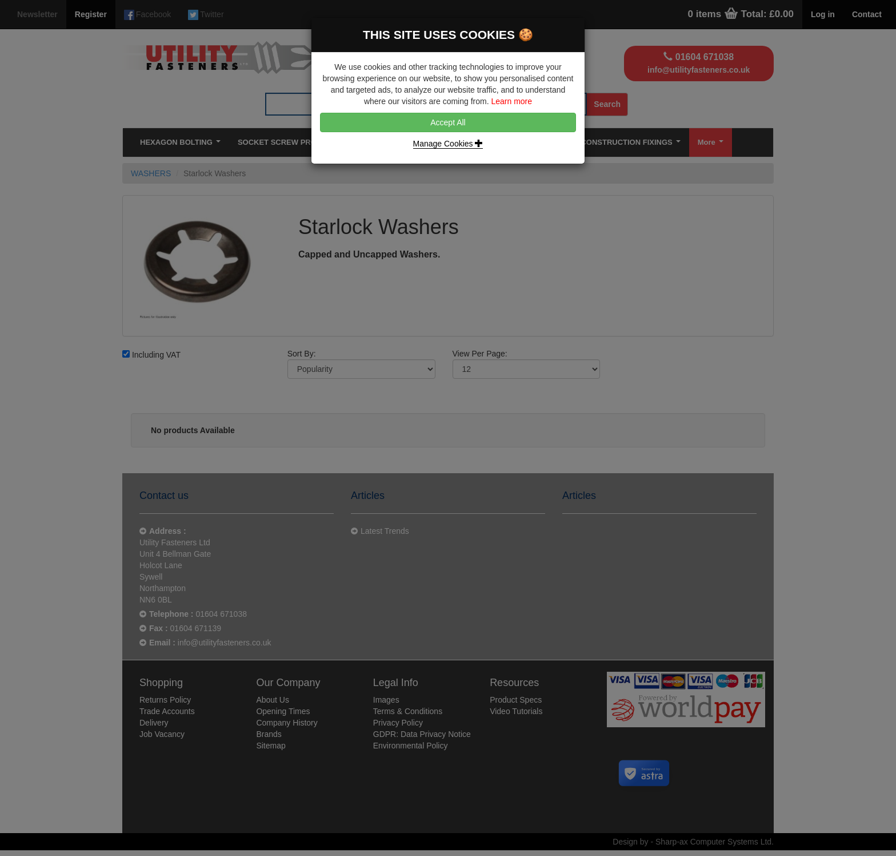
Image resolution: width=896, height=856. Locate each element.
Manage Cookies (448, 143)
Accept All (447, 122)
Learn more (511, 101)
